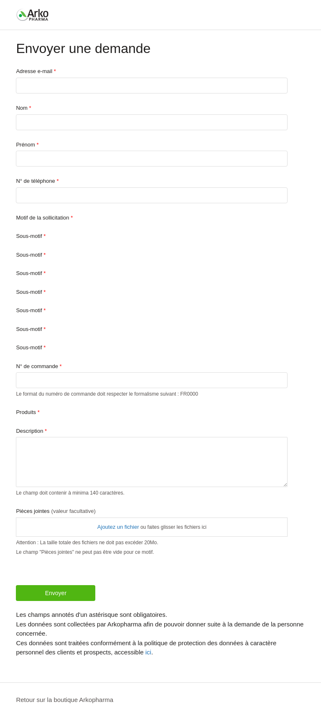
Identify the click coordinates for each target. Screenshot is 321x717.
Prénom (25, 144)
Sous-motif (29, 236)
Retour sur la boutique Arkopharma (64, 699)
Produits (26, 412)
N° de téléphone (35, 181)
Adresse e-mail (34, 71)
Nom (21, 108)
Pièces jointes (55, 511)
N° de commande (37, 366)
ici (148, 652)
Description (29, 431)
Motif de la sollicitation (42, 218)
